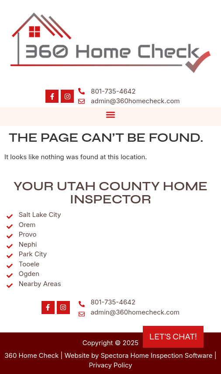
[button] (111, 114)
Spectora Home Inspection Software (156, 355)
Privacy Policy (110, 365)
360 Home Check (31, 355)
